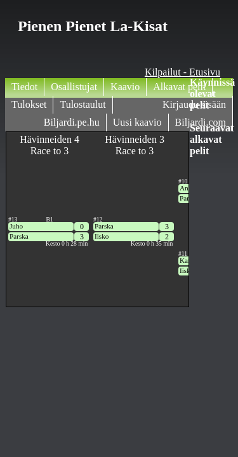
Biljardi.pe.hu (72, 122)
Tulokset (28, 104)
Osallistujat (74, 86)
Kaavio (125, 86)
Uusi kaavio (137, 122)
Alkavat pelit (179, 86)
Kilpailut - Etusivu (182, 72)
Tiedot (24, 86)
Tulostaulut (82, 104)
